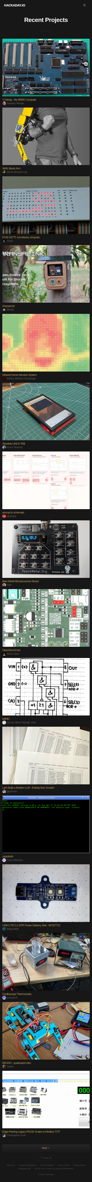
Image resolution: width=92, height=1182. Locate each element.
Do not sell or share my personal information (54, 1168)
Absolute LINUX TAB (13, 443)
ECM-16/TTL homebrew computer (21, 237)
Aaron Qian (10, 653)
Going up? (46, 1158)
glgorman (9, 791)
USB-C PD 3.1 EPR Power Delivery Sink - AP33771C (31, 925)
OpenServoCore (11, 650)
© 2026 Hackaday (46, 1174)
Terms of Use (63, 1165)
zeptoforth (7, 856)
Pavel (7, 241)
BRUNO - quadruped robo (16, 1062)
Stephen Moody (13, 103)
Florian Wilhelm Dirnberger (19, 378)
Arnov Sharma (12, 447)
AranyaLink (8, 306)
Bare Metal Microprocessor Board (20, 581)
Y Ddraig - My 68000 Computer (19, 99)
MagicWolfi (10, 929)
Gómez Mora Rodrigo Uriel (19, 722)
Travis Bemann (12, 860)
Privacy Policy (79, 1165)
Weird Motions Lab (14, 172)
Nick (7, 585)
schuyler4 (9, 997)
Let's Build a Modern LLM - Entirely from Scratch (28, 787)
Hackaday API (24, 1168)
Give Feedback (47, 1165)
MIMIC (6, 718)
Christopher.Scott (14, 1135)
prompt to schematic (13, 512)
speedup (9, 516)
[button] (84, 5)
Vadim (8, 1066)
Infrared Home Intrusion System (19, 374)
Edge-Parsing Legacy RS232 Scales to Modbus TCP (31, 1131)
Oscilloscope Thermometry (16, 994)
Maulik (8, 309)
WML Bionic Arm (11, 168)
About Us (10, 1165)
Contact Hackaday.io (27, 1165)
